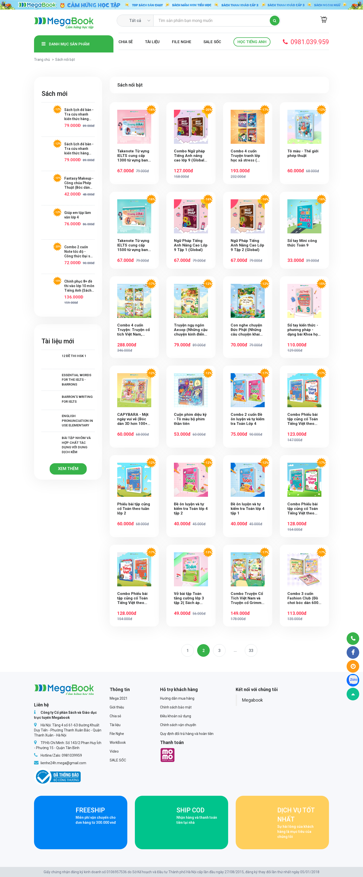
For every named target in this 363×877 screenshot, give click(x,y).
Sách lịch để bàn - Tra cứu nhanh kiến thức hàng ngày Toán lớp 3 (79, 114)
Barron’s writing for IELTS (67, 399)
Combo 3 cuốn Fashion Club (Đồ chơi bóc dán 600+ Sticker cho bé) (303, 598)
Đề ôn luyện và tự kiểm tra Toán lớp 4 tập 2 (191, 508)
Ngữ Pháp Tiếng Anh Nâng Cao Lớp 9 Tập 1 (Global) (190, 245)
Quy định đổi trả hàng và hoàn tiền (187, 734)
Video (114, 751)
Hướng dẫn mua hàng (177, 698)
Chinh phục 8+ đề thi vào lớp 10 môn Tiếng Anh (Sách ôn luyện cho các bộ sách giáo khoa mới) (79, 286)
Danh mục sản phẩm (65, 44)
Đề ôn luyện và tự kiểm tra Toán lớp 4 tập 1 (247, 508)
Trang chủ (42, 60)
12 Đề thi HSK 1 (64, 358)
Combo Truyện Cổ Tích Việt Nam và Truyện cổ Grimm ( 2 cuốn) (247, 598)
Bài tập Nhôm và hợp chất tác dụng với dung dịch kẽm (66, 445)
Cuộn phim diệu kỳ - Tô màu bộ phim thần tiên (190, 419)
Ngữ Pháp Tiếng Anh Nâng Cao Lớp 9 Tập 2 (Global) (247, 245)
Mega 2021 (119, 698)
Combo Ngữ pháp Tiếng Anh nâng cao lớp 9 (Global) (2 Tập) (190, 155)
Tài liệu (152, 42)
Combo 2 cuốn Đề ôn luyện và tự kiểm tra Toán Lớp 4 (247, 419)
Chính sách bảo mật (176, 707)
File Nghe (181, 42)
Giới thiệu (117, 707)
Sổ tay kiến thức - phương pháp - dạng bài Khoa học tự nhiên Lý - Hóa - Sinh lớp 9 (303, 330)
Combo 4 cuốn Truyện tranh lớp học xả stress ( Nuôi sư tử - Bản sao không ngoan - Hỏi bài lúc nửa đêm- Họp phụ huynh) (247, 155)
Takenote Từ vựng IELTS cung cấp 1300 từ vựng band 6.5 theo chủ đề (133, 155)
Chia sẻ (125, 42)
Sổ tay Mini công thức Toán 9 (302, 243)
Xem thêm (68, 468)
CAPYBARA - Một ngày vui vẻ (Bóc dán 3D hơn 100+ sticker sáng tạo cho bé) (132, 419)
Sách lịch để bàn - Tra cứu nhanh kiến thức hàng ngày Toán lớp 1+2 (79, 148)
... (235, 650)
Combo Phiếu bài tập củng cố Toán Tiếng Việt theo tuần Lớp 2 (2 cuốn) (302, 419)
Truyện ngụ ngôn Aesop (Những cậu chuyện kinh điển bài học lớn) (190, 330)
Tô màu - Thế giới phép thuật (302, 153)
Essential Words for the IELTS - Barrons (66, 379)
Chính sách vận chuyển (178, 725)
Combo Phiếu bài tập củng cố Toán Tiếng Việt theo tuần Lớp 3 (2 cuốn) (132, 598)
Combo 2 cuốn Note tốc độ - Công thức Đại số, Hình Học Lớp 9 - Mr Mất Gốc (78, 251)
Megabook (252, 700)
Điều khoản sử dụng (175, 716)
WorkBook (118, 743)
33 (251, 650)
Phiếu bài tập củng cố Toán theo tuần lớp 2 (133, 508)
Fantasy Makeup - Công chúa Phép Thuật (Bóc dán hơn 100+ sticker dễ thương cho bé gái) (79, 183)
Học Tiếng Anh (251, 42)
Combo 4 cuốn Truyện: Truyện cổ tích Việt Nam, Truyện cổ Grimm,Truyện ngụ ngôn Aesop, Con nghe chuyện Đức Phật (133, 330)
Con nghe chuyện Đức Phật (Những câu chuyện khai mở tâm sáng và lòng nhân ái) (246, 330)
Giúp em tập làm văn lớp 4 (77, 215)
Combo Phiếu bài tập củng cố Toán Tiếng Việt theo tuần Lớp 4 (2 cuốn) (302, 508)
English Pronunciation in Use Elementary (67, 420)
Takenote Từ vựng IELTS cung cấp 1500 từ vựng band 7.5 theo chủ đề (133, 245)
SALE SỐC (212, 42)
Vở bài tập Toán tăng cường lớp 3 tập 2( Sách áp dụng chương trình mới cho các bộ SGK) (190, 598)
